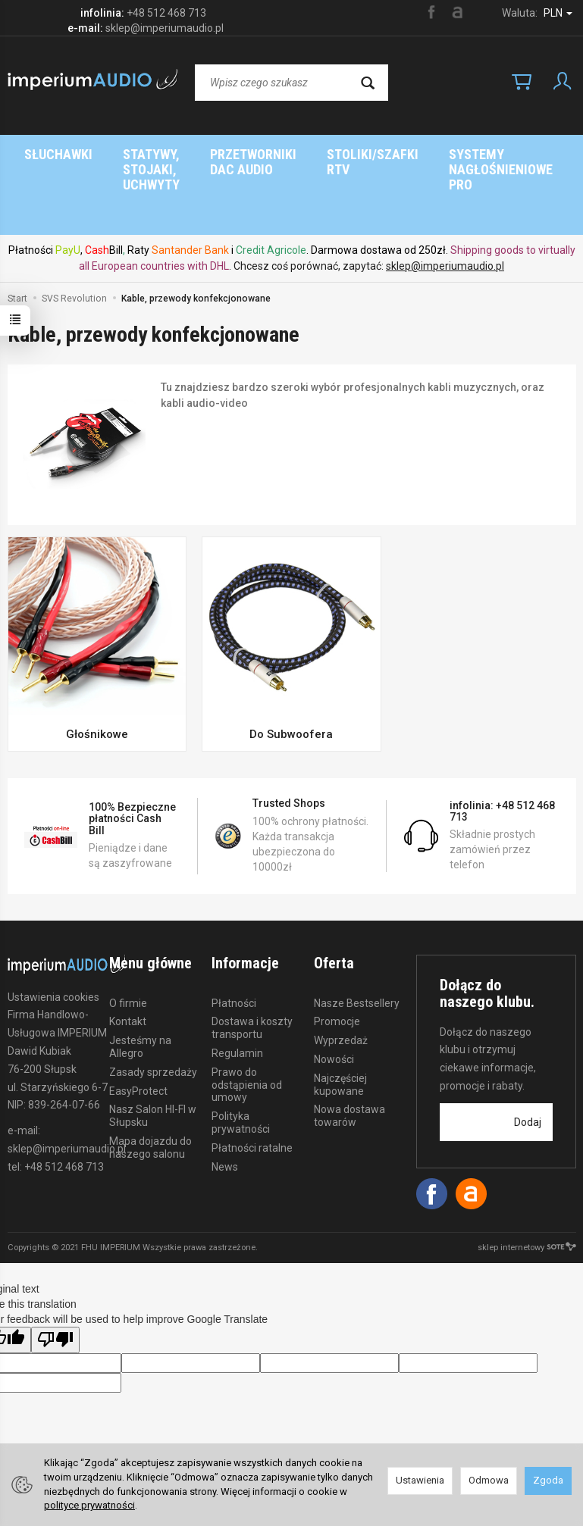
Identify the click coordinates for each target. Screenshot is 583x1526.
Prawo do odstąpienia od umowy (247, 1024)
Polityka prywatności (241, 1061)
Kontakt (127, 961)
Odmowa (489, 1480)
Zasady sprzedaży (153, 1011)
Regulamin (237, 993)
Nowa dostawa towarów (349, 1055)
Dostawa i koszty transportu (252, 967)
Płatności (234, 943)
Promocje (337, 961)
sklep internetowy (527, 1187)
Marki (357, 154)
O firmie (128, 943)
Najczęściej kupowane (340, 1024)
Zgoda (548, 1480)
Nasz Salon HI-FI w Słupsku (152, 1055)
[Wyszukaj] (367, 82)
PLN (558, 13)
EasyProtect (138, 1030)
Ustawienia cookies (53, 936)
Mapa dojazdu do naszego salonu (150, 1086)
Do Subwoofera (291, 673)
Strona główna (257, 154)
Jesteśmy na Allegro (140, 986)
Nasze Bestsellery (357, 943)
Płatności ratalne (252, 1087)
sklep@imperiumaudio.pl (445, 205)
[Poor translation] (55, 1279)
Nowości (334, 999)
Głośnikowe (97, 673)
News (225, 1106)
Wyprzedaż (341, 980)
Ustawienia (420, 1480)
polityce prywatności (89, 1505)
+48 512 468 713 (166, 13)
